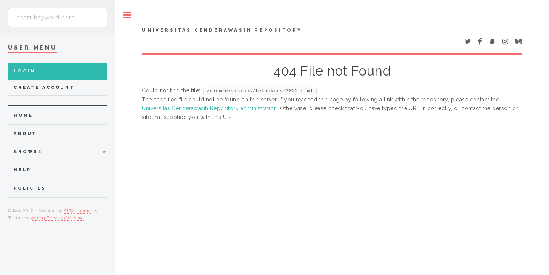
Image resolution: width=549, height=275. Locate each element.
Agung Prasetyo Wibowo (57, 217)
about (25, 133)
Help (22, 169)
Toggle (127, 15)
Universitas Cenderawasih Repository (222, 30)
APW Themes (78, 210)
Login (24, 71)
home (23, 115)
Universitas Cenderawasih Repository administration (209, 108)
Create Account (44, 87)
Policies (30, 188)
